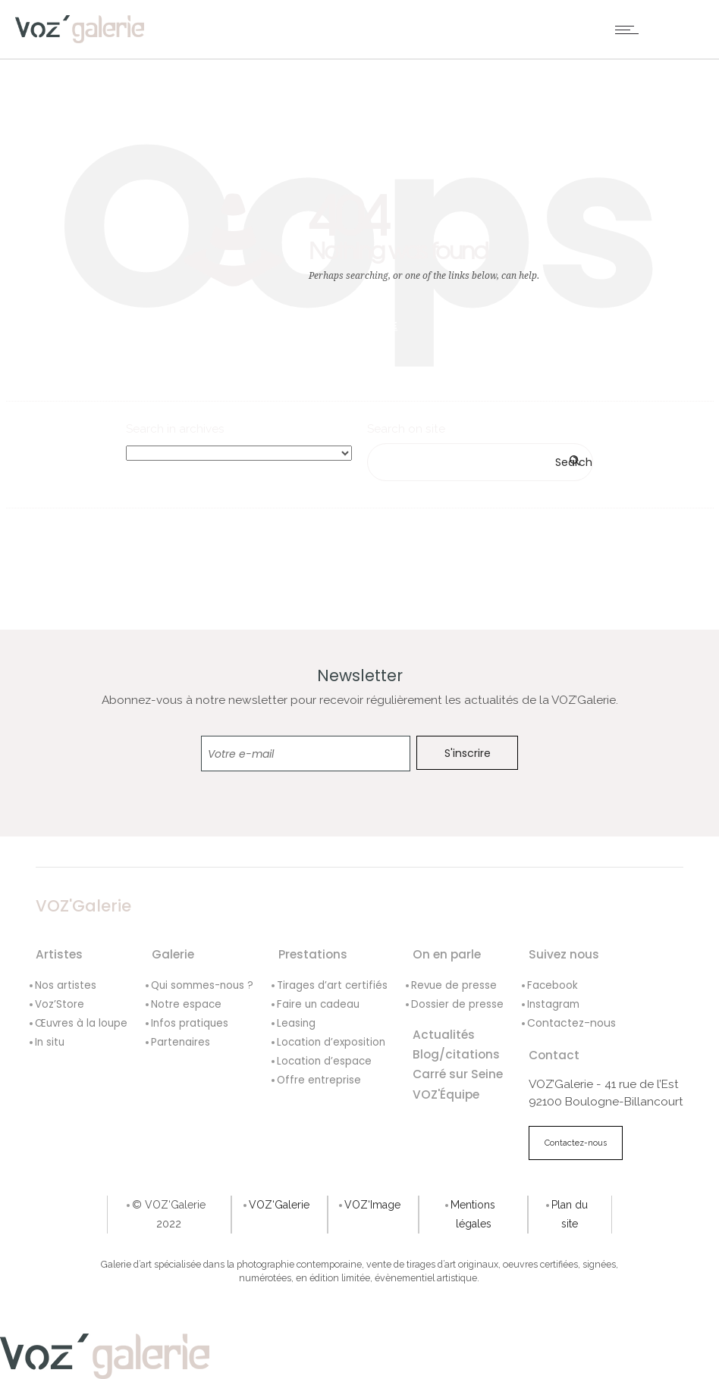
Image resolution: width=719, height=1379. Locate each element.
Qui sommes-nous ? (202, 985)
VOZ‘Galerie (279, 1205)
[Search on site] (480, 462)
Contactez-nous (571, 1022)
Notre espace (186, 1004)
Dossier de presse (457, 1004)
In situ (49, 1042)
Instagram (553, 1004)
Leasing (296, 1023)
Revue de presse (454, 985)
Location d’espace (324, 1061)
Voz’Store (59, 1004)
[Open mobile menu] (630, 29)
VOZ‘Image (372, 1205)
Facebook (552, 985)
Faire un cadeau (318, 1004)
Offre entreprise (319, 1080)
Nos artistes (65, 985)
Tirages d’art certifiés (332, 985)
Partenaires (180, 1042)
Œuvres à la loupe (81, 1023)
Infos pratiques (189, 1023)
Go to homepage (353, 325)
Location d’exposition (331, 1042)
